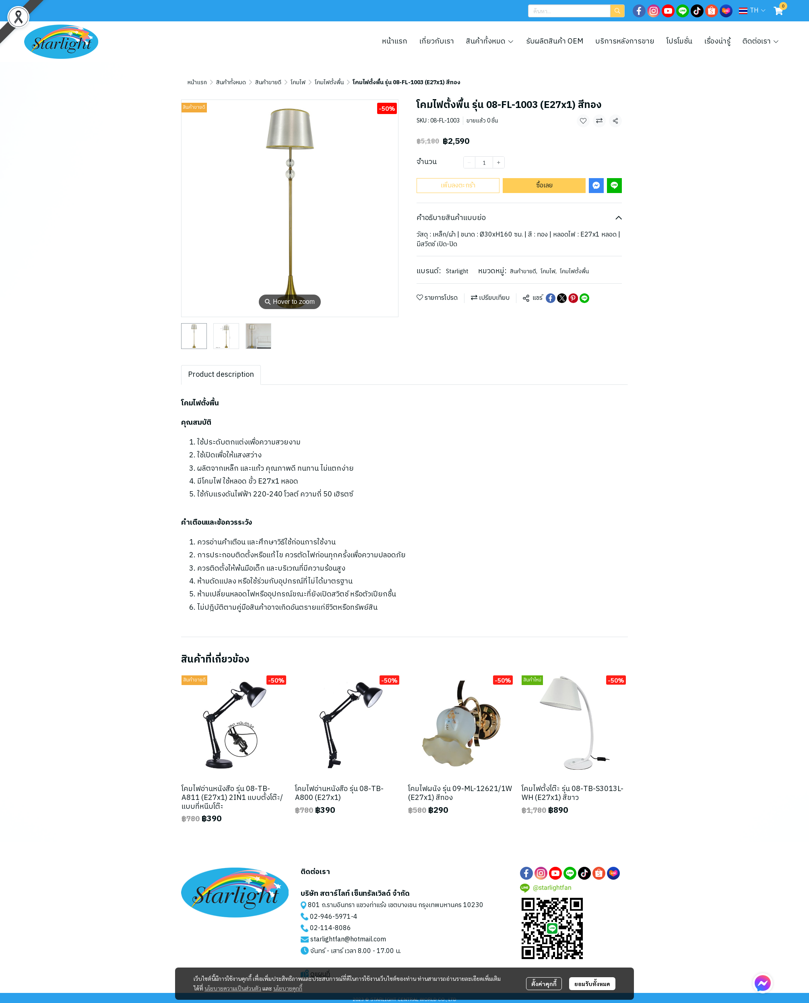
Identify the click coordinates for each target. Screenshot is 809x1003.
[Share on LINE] (584, 298)
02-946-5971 (330, 917)
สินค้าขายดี (268, 82)
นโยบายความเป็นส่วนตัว (232, 988)
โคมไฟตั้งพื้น (329, 82)
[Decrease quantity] (469, 162)
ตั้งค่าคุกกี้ (544, 983)
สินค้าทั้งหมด (231, 82)
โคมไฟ (298, 82)
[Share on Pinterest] (573, 298)
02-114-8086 (330, 928)
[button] (576, 10)
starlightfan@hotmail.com (348, 939)
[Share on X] (562, 298)
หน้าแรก (197, 82)
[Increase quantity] (498, 162)
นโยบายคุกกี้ (287, 988)
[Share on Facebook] (550, 298)
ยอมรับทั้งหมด (592, 983)
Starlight (457, 271)
